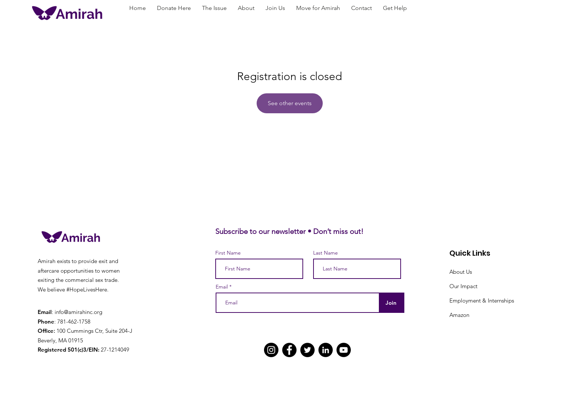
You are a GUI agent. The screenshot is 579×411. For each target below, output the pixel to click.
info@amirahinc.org (78, 311)
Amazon (459, 314)
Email (222, 286)
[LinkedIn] (325, 350)
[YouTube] (343, 350)
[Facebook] (289, 350)
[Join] (390, 303)
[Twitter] (307, 350)
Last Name (325, 252)
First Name (228, 252)
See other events (290, 103)
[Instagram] (271, 350)
